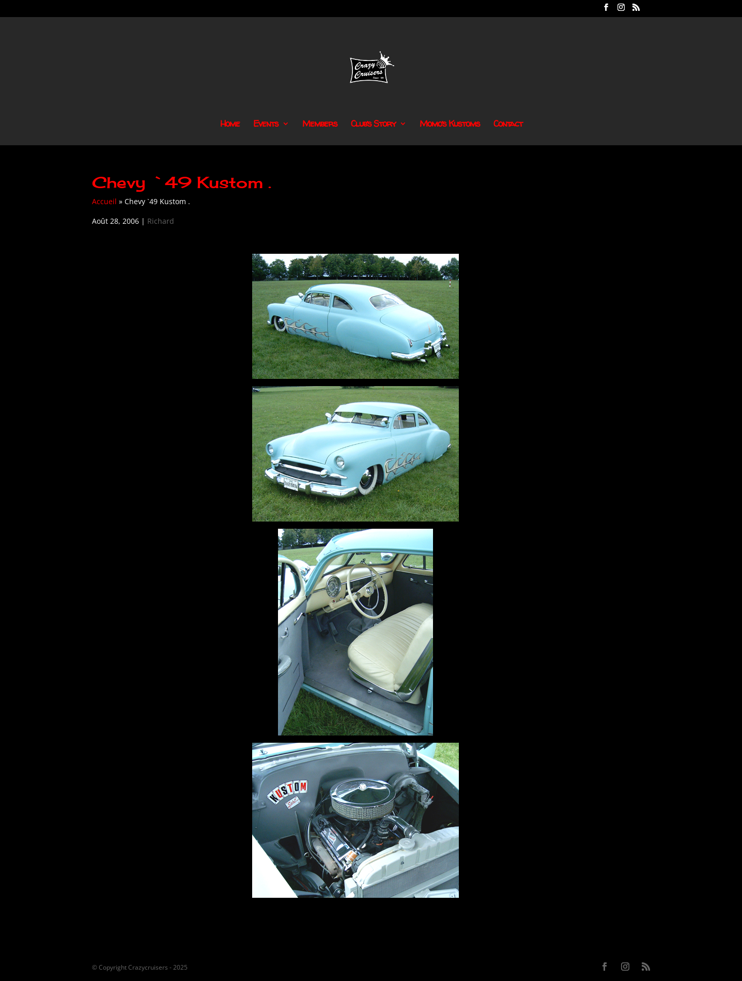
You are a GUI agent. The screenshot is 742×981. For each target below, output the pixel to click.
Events (266, 124)
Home (230, 124)
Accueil (104, 201)
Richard (160, 221)
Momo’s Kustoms (450, 124)
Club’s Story (373, 124)
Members (319, 124)
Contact (507, 124)
